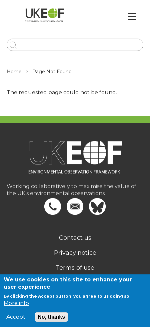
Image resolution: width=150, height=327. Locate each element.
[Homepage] (75, 161)
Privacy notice (75, 252)
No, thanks (51, 317)
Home (14, 72)
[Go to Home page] (44, 16)
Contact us (75, 237)
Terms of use (75, 267)
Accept (15, 317)
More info (16, 303)
